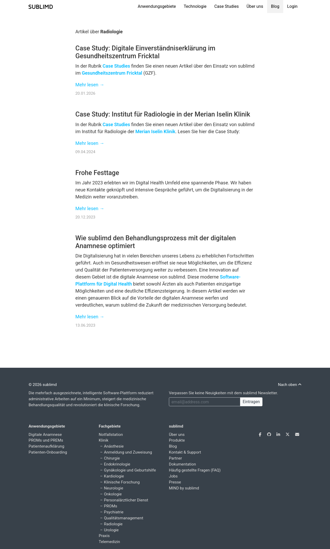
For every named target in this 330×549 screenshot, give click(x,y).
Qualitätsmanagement (123, 518)
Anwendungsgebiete (157, 6)
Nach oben (289, 384)
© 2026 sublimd (43, 384)
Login (292, 6)
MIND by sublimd (184, 488)
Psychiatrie (113, 512)
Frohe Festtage (97, 173)
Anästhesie (114, 446)
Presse (175, 482)
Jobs (173, 476)
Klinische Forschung (122, 482)
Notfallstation (111, 434)
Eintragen (251, 401)
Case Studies (226, 6)
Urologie (111, 530)
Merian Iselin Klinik (155, 131)
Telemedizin (109, 541)
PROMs (110, 506)
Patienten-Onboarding (48, 452)
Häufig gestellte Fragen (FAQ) (195, 470)
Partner (175, 458)
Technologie (195, 6)
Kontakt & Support (185, 452)
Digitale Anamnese (45, 434)
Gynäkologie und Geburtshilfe (130, 470)
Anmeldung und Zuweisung (128, 452)
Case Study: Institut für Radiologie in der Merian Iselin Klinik (162, 114)
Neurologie (113, 488)
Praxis (104, 535)
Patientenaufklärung (46, 446)
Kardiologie (114, 476)
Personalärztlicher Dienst (126, 500)
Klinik (103, 440)
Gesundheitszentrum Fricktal (112, 73)
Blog (275, 6)
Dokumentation (182, 464)
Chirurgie (112, 458)
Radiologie (113, 524)
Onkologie (113, 494)
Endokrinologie (117, 464)
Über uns (255, 6)
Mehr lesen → (89, 84)
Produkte (177, 440)
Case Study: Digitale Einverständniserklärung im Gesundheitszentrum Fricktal (145, 52)
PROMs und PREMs (46, 440)
